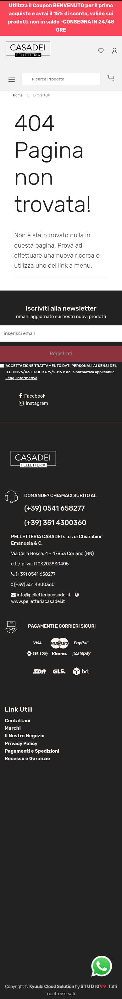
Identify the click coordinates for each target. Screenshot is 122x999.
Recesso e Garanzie (27, 758)
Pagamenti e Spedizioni (32, 751)
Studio (93, 986)
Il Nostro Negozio (25, 736)
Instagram (33, 403)
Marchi (13, 728)
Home (18, 95)
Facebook (32, 396)
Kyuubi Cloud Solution (51, 986)
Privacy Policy (21, 743)
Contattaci (17, 721)
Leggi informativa (21, 378)
